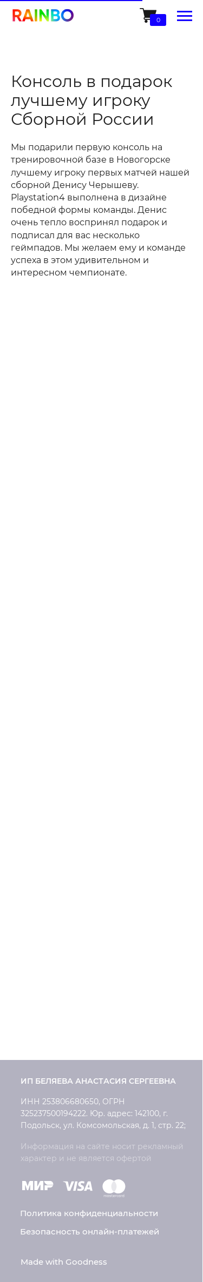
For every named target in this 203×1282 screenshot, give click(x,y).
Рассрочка (43, 868)
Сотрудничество (55, 1015)
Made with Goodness (64, 1262)
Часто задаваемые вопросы (80, 907)
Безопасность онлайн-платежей (89, 1231)
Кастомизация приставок (74, 720)
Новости (38, 996)
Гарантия (40, 888)
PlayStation (44, 607)
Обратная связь (54, 1035)
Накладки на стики (61, 667)
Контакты (41, 976)
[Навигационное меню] (184, 16)
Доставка (40, 812)
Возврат (38, 849)
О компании (47, 957)
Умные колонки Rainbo (69, 627)
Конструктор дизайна (67, 758)
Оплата (36, 830)
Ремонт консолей (58, 739)
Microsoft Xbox (50, 647)
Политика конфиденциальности (89, 1213)
